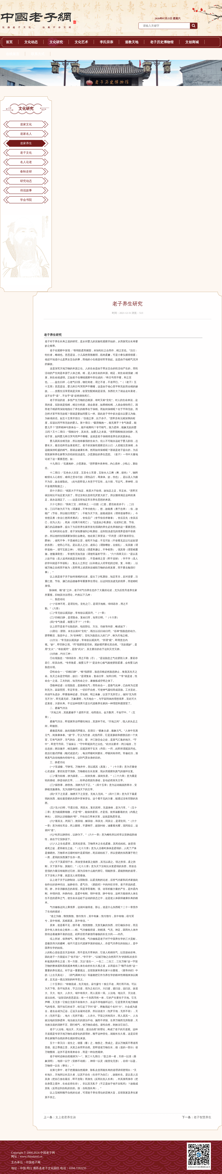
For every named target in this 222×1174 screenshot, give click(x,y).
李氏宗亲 (106, 42)
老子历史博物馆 (162, 42)
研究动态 (26, 181)
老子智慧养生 (202, 1117)
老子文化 (26, 152)
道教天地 (131, 42)
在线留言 (12, 54)
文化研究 (56, 42)
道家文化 (26, 124)
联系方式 (37, 54)
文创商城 (192, 42)
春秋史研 (26, 171)
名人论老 (26, 162)
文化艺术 (81, 42)
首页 (9, 42)
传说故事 (26, 190)
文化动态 (31, 42)
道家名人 (26, 133)
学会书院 (26, 199)
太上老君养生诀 (65, 1117)
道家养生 (26, 143)
